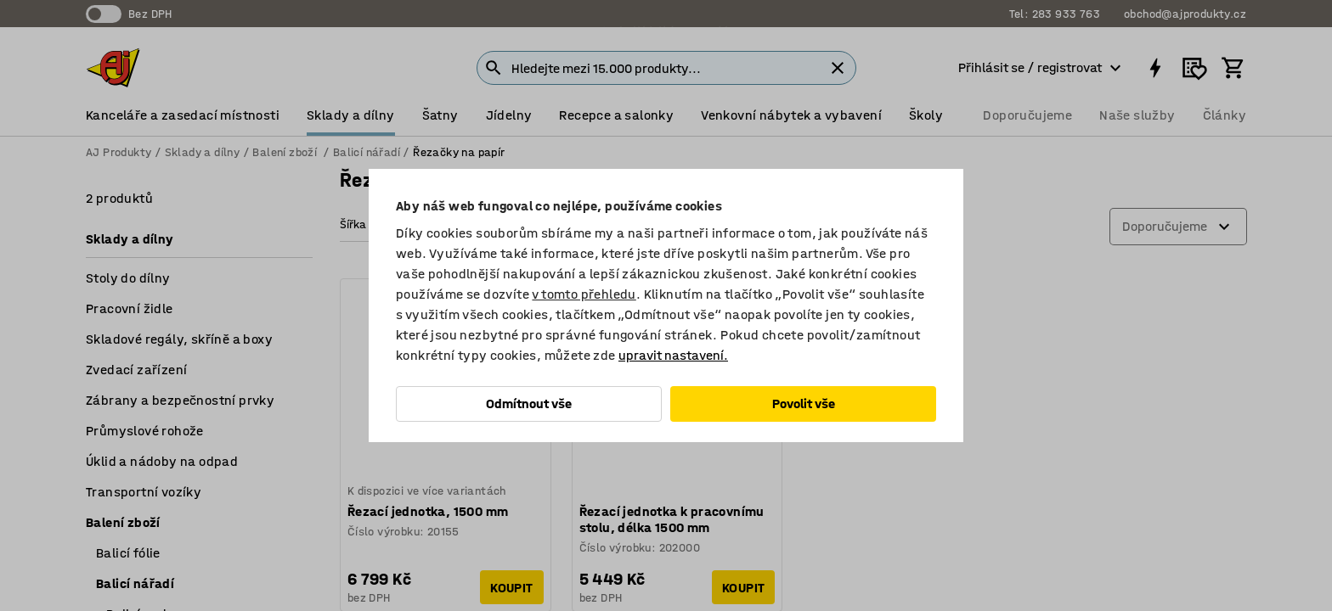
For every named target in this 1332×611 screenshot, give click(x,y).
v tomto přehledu (583, 294)
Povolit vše (803, 403)
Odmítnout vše (529, 403)
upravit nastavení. (673, 355)
